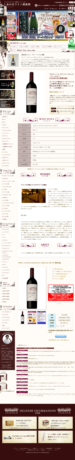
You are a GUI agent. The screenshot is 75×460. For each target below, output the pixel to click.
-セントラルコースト (6, 245)
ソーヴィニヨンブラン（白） (8, 202)
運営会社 (43, 449)
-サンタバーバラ (5, 248)
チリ (3, 275)
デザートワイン (5, 141)
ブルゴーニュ (5, 135)
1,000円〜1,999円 (5, 291)
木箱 (3, 325)
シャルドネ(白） (5, 200)
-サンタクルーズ (5, 259)
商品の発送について (57, 92)
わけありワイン (5, 160)
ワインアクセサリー (6, 311)
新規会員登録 (49, 448)
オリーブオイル (5, 165)
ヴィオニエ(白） (5, 216)
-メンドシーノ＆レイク (7, 242)
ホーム (15, 448)
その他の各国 (5, 278)
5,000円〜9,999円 (5, 299)
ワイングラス (5, 314)
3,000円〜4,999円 (5, 296)
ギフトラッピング (6, 328)
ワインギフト (5, 152)
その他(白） (4, 219)
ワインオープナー (6, 320)
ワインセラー (5, 322)
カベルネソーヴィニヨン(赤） (8, 175)
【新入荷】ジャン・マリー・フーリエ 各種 (32, 54)
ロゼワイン (4, 124)
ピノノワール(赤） (6, 183)
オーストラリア (5, 272)
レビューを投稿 (59, 278)
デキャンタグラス (6, 317)
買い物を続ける (59, 269)
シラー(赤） (4, 189)
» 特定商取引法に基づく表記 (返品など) (58, 340)
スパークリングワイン (6, 130)
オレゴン (4, 264)
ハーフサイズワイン (6, 154)
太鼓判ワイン (5, 116)
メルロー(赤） (5, 178)
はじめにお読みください (25, 448)
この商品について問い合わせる (63, 271)
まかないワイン (5, 157)
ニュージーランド (6, 270)
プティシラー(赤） (6, 192)
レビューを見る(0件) (60, 276)
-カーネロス (4, 240)
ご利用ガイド (35, 448)
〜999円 (4, 288)
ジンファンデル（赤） (6, 186)
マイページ (42, 448)
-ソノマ (3, 237)
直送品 (3, 149)
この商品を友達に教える (61, 274)
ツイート (59, 303)
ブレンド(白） (5, 208)
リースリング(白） (6, 205)
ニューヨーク (5, 267)
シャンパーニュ (5, 133)
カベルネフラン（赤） (6, 194)
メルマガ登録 (57, 448)
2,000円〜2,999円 (5, 293)
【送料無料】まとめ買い (7, 146)
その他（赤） (5, 197)
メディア (56, 449)
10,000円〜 (4, 301)
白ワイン (4, 122)
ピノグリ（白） (5, 213)
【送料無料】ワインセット (7, 144)
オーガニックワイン (6, 138)
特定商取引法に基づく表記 (33, 449)
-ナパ (3, 234)
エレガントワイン (6, 163)
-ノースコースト (5, 232)
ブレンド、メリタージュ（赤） (8, 181)
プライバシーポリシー (20, 449)
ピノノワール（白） (6, 211)
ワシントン (4, 261)
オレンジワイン (5, 127)
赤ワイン (4, 119)
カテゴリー (50, 449)
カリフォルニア (5, 229)
